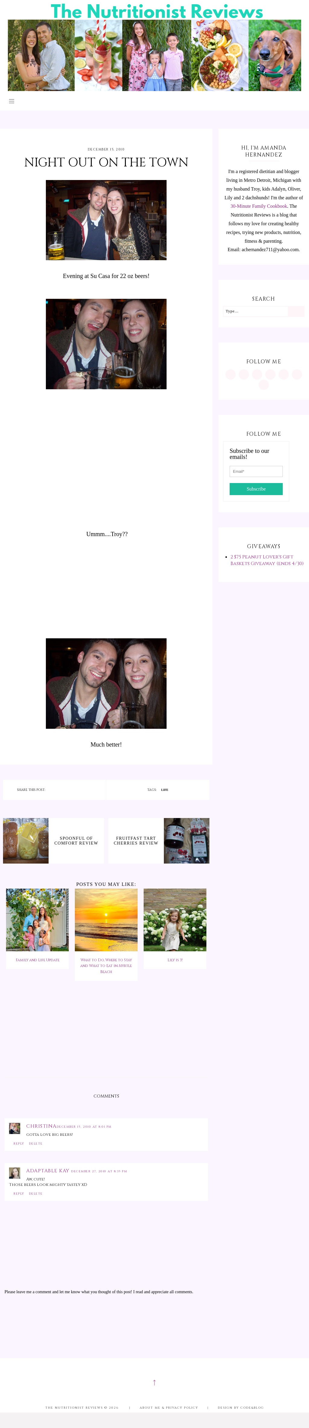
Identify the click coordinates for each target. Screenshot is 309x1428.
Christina (41, 1126)
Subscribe (256, 488)
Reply (19, 1144)
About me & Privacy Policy (169, 1408)
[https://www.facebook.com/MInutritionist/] (257, 374)
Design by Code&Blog (241, 1408)
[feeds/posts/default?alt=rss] (297, 374)
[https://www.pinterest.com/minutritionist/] (244, 374)
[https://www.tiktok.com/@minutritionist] (270, 374)
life (164, 789)
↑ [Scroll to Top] (154, 1381)
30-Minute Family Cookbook (259, 206)
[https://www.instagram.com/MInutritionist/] (230, 374)
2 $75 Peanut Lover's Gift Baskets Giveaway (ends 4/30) (267, 560)
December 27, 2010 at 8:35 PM (99, 1171)
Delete (36, 1144)
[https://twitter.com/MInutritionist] (284, 374)
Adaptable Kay (48, 1170)
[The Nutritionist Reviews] (154, 89)
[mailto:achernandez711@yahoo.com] (264, 385)
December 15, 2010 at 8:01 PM (84, 1127)
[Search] (296, 311)
